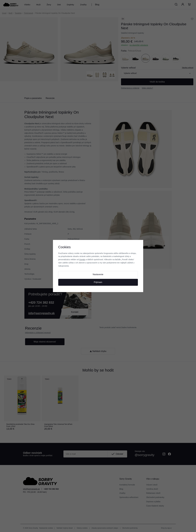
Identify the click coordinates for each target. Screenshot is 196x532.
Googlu (82, 259)
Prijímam (98, 282)
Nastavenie (98, 274)
